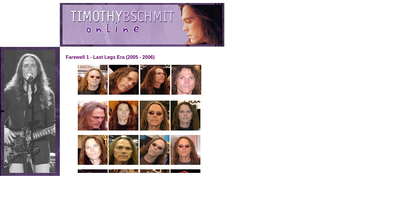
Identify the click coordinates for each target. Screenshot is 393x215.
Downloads (14, 37)
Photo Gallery (16, 29)
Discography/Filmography (25, 21)
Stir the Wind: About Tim (24, 13)
